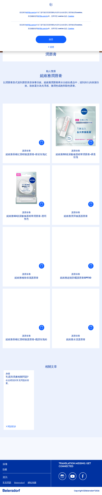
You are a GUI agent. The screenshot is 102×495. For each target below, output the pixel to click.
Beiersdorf (19, 482)
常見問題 (7, 482)
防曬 (5, 469)
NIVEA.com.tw (31, 12)
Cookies (71, 16)
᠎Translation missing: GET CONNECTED (75, 465)
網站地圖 (32, 482)
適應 (52, 47)
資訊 (5, 477)
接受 (51, 39)
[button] (41, 142)
